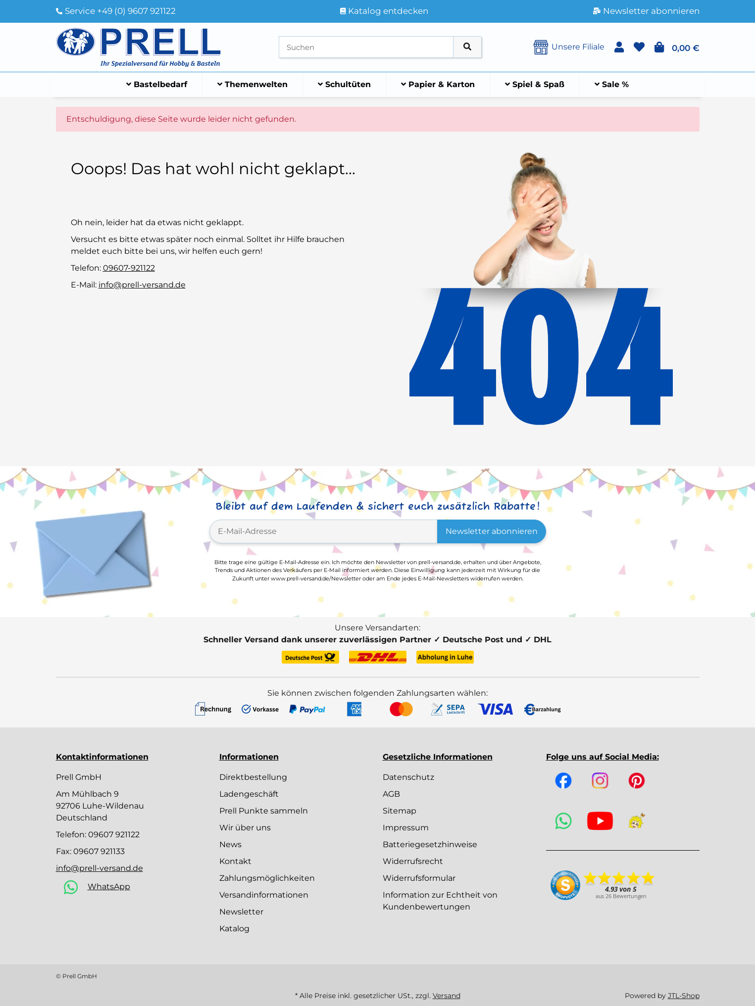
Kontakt (235, 861)
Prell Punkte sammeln (263, 810)
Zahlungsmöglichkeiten (267, 878)
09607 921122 (114, 834)
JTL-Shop (684, 995)
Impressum (406, 827)
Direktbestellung (253, 777)
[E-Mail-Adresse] (323, 531)
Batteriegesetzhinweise (430, 844)
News (230, 844)
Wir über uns (245, 827)
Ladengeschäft (249, 794)
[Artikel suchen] (467, 47)
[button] (619, 47)
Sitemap (399, 810)
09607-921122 (129, 268)
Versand (446, 995)
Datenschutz (408, 777)
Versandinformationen (263, 895)
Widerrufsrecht (413, 861)
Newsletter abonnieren (492, 531)
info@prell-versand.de (142, 284)
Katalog (234, 928)
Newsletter (241, 911)
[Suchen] (366, 47)
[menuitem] (156, 84)
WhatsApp (109, 886)
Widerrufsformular (419, 878)
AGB (391, 794)
